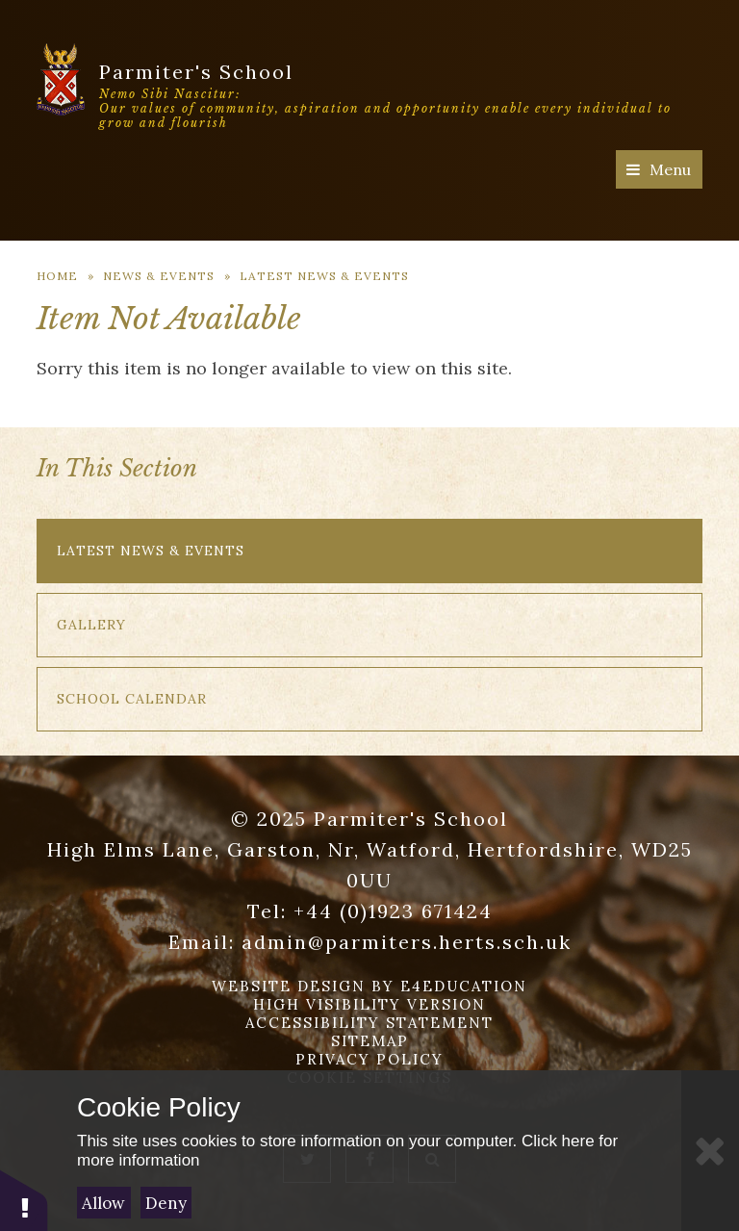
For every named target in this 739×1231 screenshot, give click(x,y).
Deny (166, 1203)
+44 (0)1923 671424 (393, 911)
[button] (24, 1199)
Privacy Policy (369, 1059)
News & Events (159, 276)
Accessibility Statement (369, 1022)
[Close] (710, 1150)
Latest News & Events (324, 276)
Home (57, 276)
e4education (463, 986)
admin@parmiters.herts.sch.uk (407, 942)
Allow (103, 1203)
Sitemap (370, 1041)
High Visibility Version (369, 1004)
